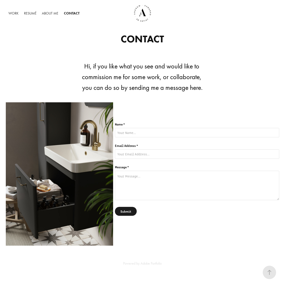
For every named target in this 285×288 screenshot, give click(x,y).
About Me (50, 13)
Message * (122, 167)
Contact (71, 13)
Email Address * (126, 145)
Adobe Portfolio (151, 263)
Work (13, 13)
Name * (120, 124)
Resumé (30, 13)
